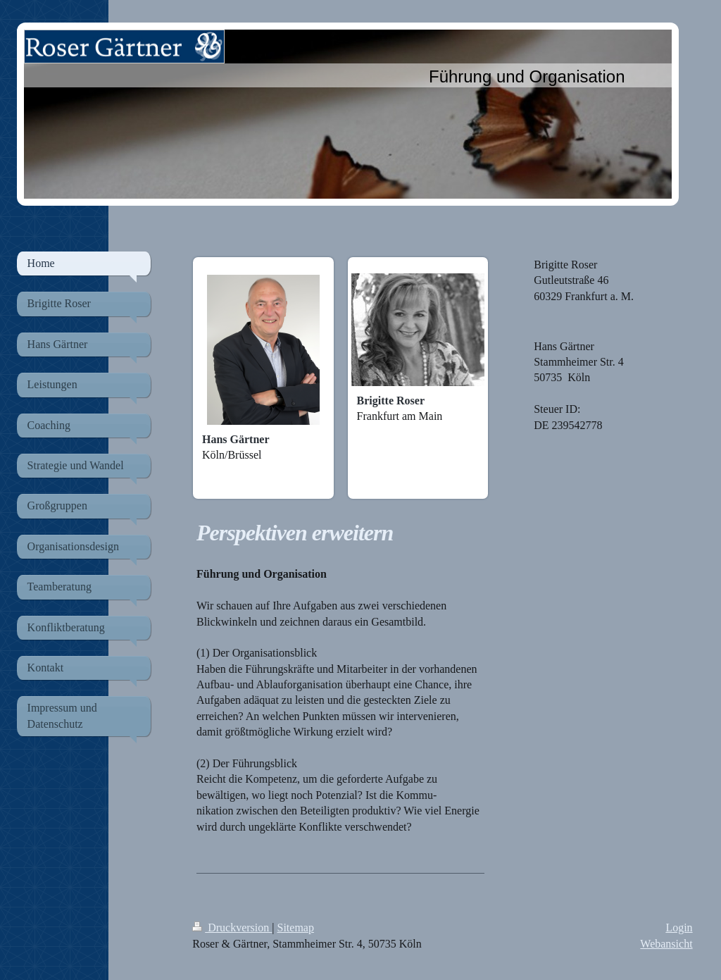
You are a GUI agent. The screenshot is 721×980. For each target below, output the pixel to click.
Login (678, 928)
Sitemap (295, 928)
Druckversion (232, 928)
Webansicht (666, 944)
